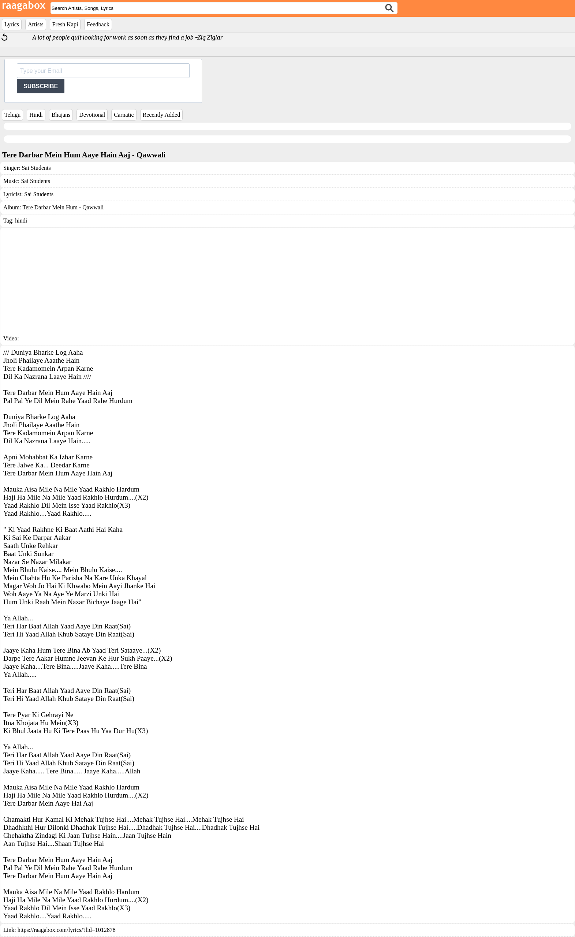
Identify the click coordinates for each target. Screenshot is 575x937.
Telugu (12, 115)
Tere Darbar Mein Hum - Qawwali (63, 207)
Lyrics (11, 24)
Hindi (35, 115)
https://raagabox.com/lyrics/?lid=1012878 (67, 930)
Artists (36, 24)
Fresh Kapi (65, 24)
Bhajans (61, 115)
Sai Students (36, 168)
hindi (21, 220)
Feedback (98, 24)
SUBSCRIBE (40, 86)
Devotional (92, 115)
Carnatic (124, 115)
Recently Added (161, 115)
